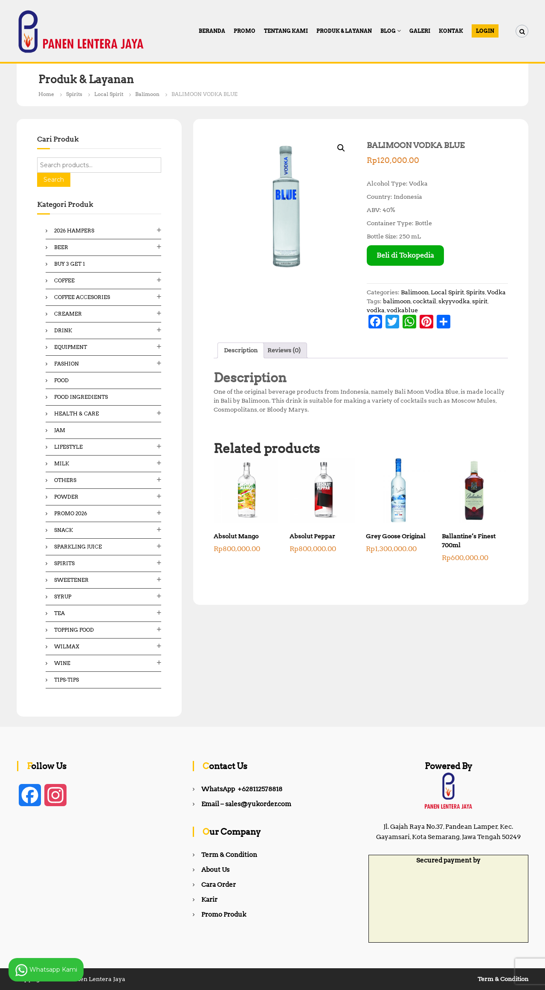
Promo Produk (223, 914)
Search (53, 179)
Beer (61, 247)
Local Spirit (108, 94)
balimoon (397, 301)
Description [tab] (241, 350)
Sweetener (71, 580)
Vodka (496, 292)
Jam (59, 430)
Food (61, 380)
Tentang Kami (286, 31)
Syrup (62, 596)
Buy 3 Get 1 (69, 264)
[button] (341, 148)
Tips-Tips (66, 679)
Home (46, 94)
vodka (376, 310)
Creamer (68, 314)
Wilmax (66, 646)
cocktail (424, 301)
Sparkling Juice (78, 546)
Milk (61, 463)
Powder (66, 497)
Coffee (64, 280)
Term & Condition (229, 855)
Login (485, 31)
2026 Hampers (74, 230)
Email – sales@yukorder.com (246, 804)
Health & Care (76, 413)
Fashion (66, 363)
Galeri (419, 31)
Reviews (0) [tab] (284, 350)
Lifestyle (68, 447)
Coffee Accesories (82, 297)
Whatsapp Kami (46, 970)
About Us (215, 870)
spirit (479, 301)
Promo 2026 (70, 513)
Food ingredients (81, 397)
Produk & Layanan (344, 31)
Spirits (74, 94)
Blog (388, 31)
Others (65, 480)
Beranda (212, 31)
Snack (63, 530)
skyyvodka (454, 301)
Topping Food (74, 630)
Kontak (451, 31)
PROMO (244, 31)
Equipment (70, 347)
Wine (62, 663)
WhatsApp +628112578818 (241, 789)
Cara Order (218, 884)
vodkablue (402, 310)
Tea (59, 613)
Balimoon (147, 94)
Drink (63, 330)
